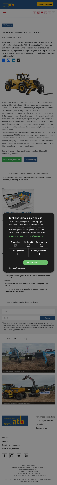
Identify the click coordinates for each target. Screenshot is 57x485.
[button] (28, 236)
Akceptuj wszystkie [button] (35, 262)
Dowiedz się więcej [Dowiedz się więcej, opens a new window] (38, 232)
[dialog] (28, 242)
